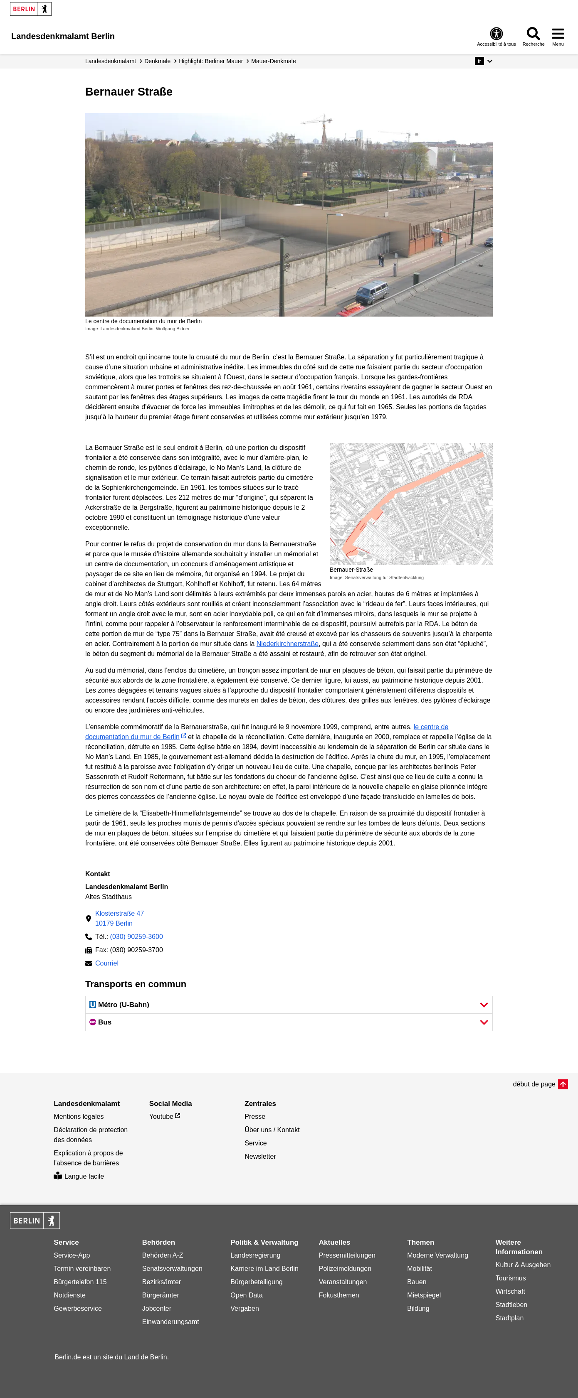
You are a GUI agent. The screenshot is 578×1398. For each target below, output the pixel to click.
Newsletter (260, 1156)
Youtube (161, 1116)
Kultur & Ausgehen (523, 1264)
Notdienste (70, 1295)
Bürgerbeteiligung (256, 1281)
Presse (255, 1116)
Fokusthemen (339, 1295)
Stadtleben (512, 1304)
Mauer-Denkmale (273, 61)
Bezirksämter (161, 1281)
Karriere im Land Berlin (264, 1268)
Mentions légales (79, 1116)
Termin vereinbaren (82, 1268)
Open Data (246, 1295)
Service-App (72, 1255)
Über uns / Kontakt (272, 1129)
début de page (534, 1084)
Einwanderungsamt (170, 1321)
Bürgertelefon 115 (80, 1281)
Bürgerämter (160, 1295)
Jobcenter (156, 1308)
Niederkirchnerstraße (288, 643)
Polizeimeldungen (345, 1268)
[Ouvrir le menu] (558, 36)
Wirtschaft (510, 1291)
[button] (484, 61)
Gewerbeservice (78, 1308)
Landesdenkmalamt (110, 61)
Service (256, 1143)
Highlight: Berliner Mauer (211, 61)
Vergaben (244, 1308)
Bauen (416, 1281)
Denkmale (157, 61)
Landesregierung (255, 1255)
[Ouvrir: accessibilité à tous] (496, 36)
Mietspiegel (424, 1295)
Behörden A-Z (162, 1255)
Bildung (418, 1308)
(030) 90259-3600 (136, 936)
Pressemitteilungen (347, 1255)
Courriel (107, 964)
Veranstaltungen (343, 1281)
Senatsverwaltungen (172, 1268)
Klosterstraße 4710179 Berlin (119, 918)
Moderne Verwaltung (437, 1255)
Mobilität (419, 1268)
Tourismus (511, 1278)
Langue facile (79, 1176)
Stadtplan (510, 1318)
